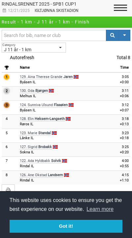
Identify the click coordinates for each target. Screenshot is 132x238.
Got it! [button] (66, 226)
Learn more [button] (100, 209)
